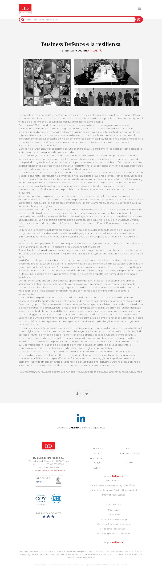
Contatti (130, 448)
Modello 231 (113, 510)
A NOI (139, 19)
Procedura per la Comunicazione (113, 533)
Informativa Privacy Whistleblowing (113, 524)
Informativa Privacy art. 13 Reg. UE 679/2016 (113, 485)
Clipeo (130, 462)
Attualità (94, 50)
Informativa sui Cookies (113, 494)
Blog (97, 463)
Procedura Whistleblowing (113, 519)
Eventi (97, 468)
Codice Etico (114, 514)
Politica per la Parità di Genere (113, 528)
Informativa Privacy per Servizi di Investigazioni (113, 490)
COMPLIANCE (113, 504)
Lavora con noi (129, 453)
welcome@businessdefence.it (52, 470)
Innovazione (97, 458)
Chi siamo (97, 448)
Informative (113, 480)
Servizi (97, 453)
